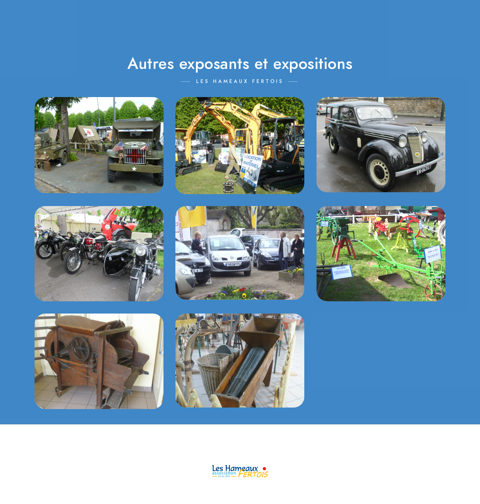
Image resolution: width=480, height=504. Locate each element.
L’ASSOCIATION (173, 15)
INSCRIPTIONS (376, 15)
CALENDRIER (237, 15)
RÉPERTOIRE (437, 15)
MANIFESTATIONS (305, 15)
